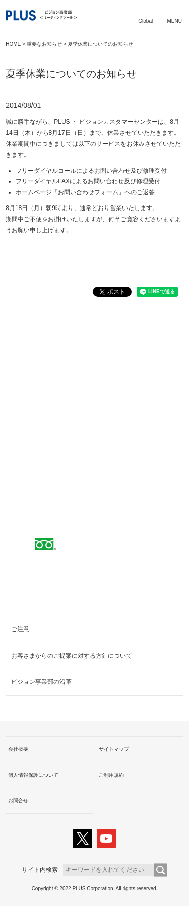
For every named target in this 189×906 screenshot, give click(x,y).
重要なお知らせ (44, 44)
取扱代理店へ (95, 419)
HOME (13, 44)
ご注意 (20, 629)
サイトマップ (114, 749)
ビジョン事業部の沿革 (41, 681)
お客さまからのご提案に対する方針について (71, 655)
